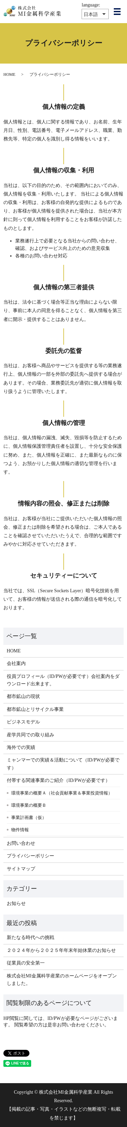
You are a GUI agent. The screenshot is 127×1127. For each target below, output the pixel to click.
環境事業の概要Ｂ (28, 805)
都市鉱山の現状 (23, 696)
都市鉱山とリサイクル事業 (35, 709)
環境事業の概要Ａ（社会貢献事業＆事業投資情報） (61, 793)
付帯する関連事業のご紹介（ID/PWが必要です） (58, 780)
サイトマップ (21, 868)
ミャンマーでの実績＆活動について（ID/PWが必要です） (63, 763)
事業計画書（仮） (28, 817)
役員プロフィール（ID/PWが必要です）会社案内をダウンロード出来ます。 (63, 680)
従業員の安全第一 (26, 963)
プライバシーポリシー (30, 855)
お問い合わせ (21, 843)
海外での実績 (21, 747)
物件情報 (20, 829)
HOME (9, 74)
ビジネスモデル (23, 721)
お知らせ (16, 903)
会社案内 (16, 663)
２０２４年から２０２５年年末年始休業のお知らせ (61, 950)
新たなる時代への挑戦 (30, 937)
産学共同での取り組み (30, 734)
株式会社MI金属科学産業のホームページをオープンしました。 (62, 979)
